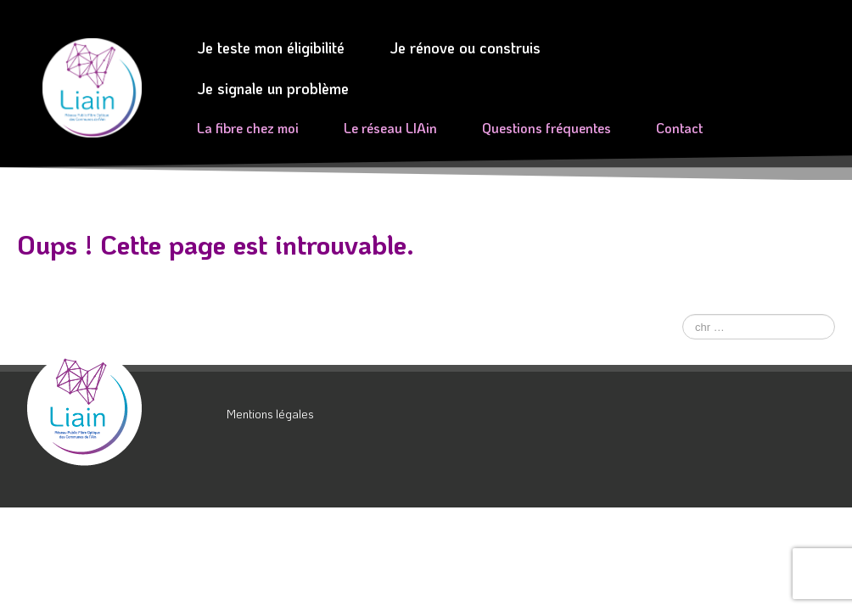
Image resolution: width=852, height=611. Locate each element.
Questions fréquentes (546, 128)
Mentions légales (270, 414)
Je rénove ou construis (465, 47)
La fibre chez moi (248, 128)
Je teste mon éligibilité (271, 47)
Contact (679, 128)
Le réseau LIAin (390, 128)
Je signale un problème (273, 88)
